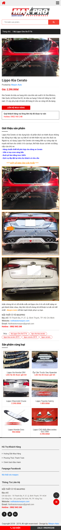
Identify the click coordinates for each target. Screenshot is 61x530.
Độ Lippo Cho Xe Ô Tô (23, 32)
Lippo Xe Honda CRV (16, 372)
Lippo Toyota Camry (45, 401)
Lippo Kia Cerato (14, 80)
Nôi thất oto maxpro (10, 475)
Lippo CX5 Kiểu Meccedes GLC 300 (45, 430)
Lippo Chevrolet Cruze (16, 401)
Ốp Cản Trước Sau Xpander (45, 372)
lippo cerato (45, 337)
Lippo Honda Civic (16, 429)
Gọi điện (15, 528)
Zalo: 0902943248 (45, 528)
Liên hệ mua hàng (16, 107)
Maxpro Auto (16, 85)
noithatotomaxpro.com (19, 321)
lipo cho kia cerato (38, 334)
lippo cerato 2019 (30, 337)
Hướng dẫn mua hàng (12, 454)
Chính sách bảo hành (12, 462)
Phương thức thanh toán (14, 458)
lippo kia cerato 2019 (11, 337)
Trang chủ (6, 31)
